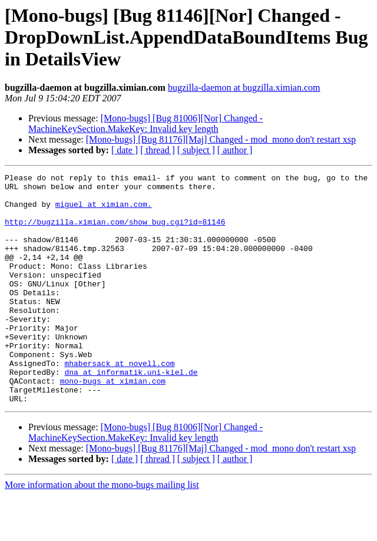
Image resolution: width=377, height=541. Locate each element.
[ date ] (124, 150)
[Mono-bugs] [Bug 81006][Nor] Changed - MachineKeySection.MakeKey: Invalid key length (145, 123)
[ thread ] (157, 150)
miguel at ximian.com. (103, 211)
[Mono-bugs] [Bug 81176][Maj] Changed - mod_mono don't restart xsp (221, 139)
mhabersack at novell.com (119, 402)
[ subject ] (196, 150)
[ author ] (235, 150)
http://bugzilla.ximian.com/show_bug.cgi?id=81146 (115, 232)
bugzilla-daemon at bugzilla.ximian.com (244, 88)
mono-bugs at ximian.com (113, 423)
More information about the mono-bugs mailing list (102, 531)
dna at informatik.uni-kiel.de (130, 412)
